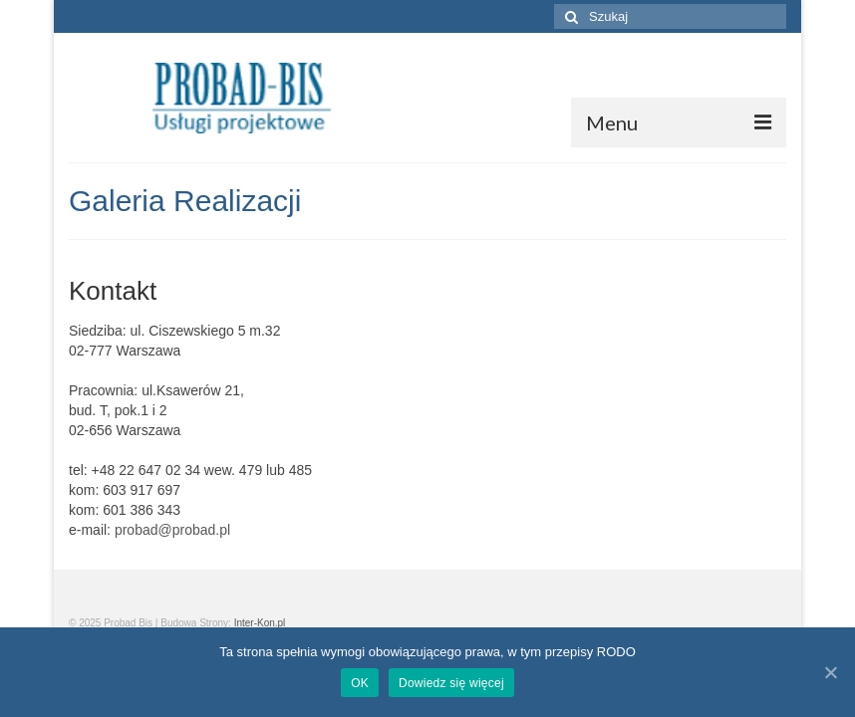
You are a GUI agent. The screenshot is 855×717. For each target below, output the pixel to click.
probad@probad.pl (172, 530)
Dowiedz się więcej (451, 683)
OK (360, 683)
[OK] (830, 672)
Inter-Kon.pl (260, 622)
